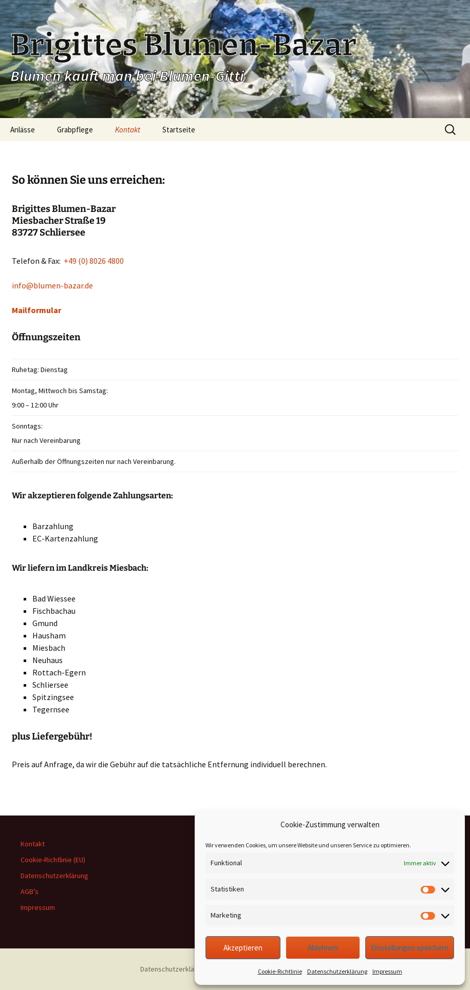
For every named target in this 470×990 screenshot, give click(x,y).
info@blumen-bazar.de (52, 285)
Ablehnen (323, 948)
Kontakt (127, 129)
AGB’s (30, 891)
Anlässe (22, 129)
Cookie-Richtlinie (280, 971)
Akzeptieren (242, 948)
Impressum (387, 971)
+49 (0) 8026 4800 (94, 261)
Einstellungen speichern (409, 948)
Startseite (178, 129)
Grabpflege (75, 129)
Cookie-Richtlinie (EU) (53, 859)
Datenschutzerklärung (337, 971)
